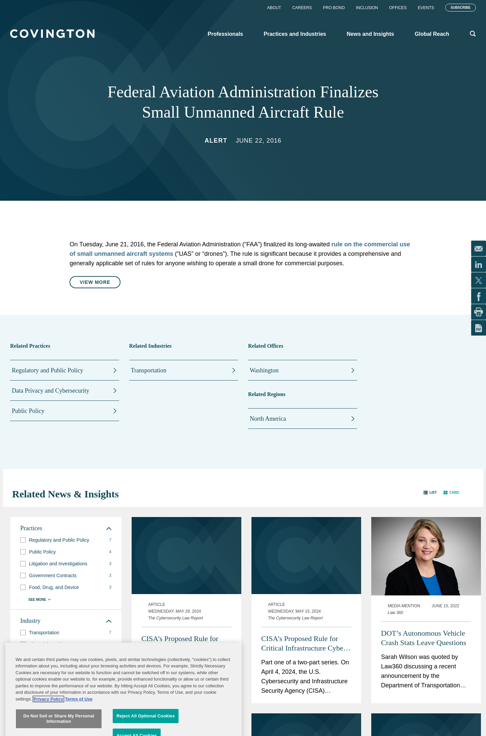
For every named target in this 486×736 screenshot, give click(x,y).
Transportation (148, 370)
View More (95, 282)
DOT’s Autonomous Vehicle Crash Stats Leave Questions (423, 566)
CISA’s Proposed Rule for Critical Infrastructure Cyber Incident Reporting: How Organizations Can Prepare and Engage (183, 573)
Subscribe (460, 7)
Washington (264, 370)
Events (426, 7)
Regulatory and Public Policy (47, 370)
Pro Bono (334, 7)
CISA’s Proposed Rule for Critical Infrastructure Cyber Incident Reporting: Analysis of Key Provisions (304, 573)
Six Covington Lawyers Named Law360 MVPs (416, 693)
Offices (398, 7)
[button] (430, 492)
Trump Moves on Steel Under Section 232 (305, 693)
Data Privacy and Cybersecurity (50, 390)
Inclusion (367, 7)
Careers (302, 7)
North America (268, 418)
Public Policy (28, 411)
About (274, 7)
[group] (65, 540)
